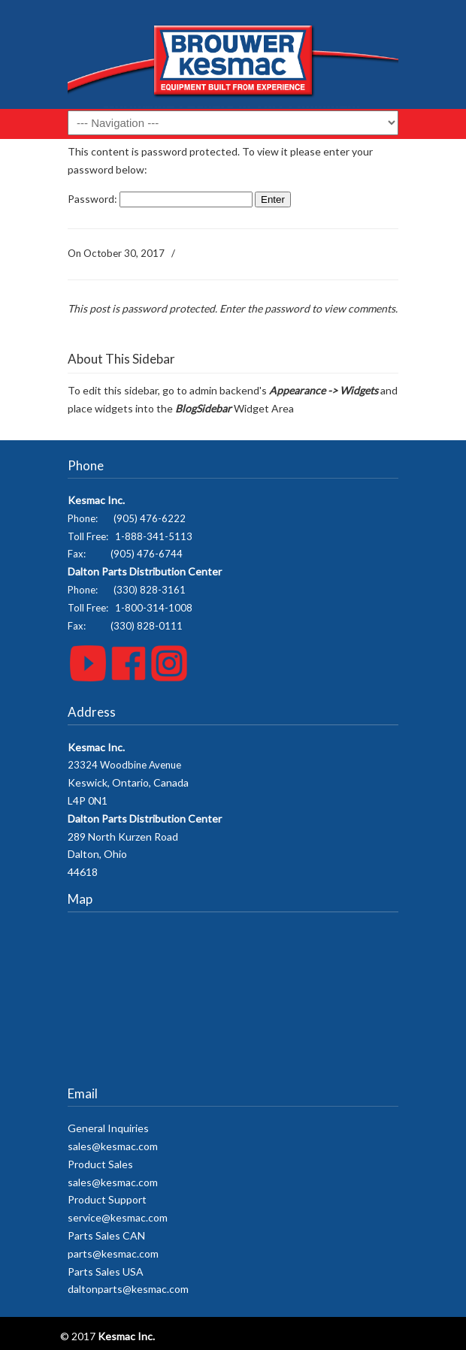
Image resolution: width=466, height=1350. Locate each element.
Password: (160, 198)
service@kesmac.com (118, 1217)
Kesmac (233, 60)
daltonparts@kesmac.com (128, 1288)
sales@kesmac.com (113, 1146)
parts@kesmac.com (113, 1253)
